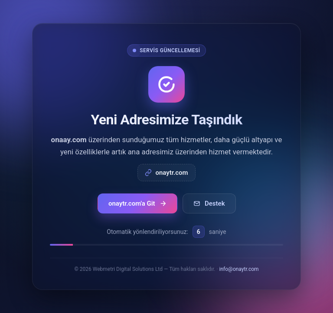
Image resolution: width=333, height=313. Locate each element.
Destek (209, 203)
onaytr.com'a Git (137, 203)
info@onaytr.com (239, 269)
